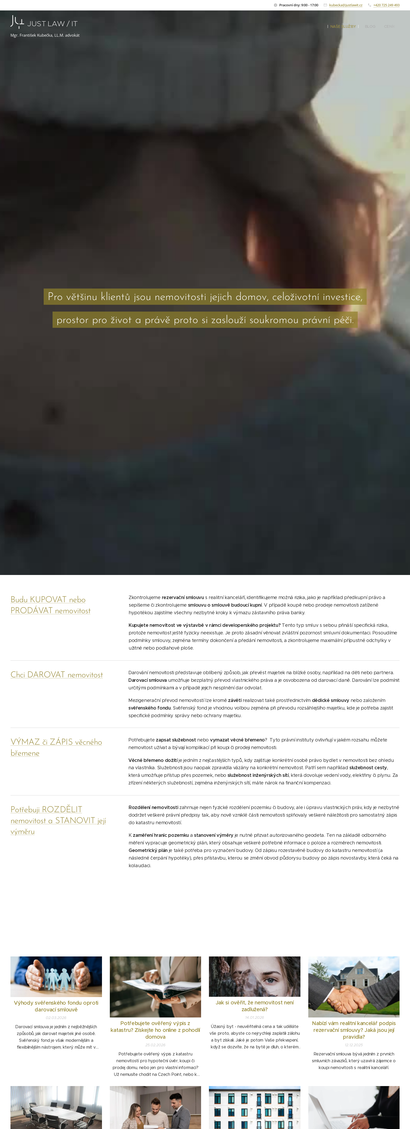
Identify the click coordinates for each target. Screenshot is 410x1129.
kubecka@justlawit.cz (345, 5)
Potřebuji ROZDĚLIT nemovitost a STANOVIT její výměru (58, 821)
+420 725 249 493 (386, 5)
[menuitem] (344, 26)
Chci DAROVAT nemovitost (56, 675)
